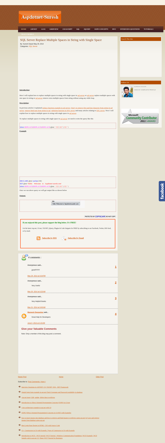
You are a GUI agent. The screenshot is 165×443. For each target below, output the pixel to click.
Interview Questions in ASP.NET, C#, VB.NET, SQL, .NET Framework (45, 387)
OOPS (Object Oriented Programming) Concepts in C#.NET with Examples (46, 413)
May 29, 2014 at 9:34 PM (36, 276)
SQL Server (33, 46)
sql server (81, 95)
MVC (114, 29)
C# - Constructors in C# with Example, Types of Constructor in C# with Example (48, 430)
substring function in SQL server (63, 111)
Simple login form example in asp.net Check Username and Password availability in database (52, 392)
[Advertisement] (112, 17)
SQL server (100, 111)
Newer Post (22, 377)
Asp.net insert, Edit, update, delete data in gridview (38, 397)
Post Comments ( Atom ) (37, 382)
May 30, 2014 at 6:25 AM (36, 292)
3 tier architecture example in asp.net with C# (36, 408)
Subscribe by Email (73, 238)
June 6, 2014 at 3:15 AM (36, 323)
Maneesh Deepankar (36, 312)
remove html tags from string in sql (37, 111)
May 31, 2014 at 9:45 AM (36, 307)
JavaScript (67, 29)
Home (23, 29)
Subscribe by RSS (47, 238)
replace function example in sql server (56, 108)
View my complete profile (145, 90)
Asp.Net (33, 29)
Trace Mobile (27, 34)
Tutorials (148, 29)
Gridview (54, 29)
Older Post (100, 377)
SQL (78, 29)
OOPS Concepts (101, 29)
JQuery (87, 29)
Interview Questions (130, 29)
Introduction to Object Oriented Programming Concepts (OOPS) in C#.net (46, 403)
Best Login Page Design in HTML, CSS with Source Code (41, 425)
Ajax (43, 29)
